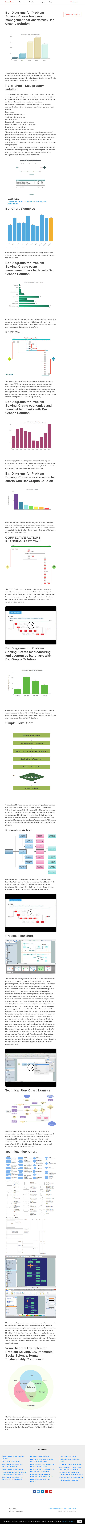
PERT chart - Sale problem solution (70, 1464)
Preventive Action (18, 830)
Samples (42, 2)
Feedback (58, 1508)
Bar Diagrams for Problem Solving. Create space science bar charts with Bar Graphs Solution (30, 477)
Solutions (32, 2)
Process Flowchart (19, 935)
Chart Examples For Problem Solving (71, 1477)
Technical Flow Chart (20, 1151)
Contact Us (52, 1508)
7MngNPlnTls (12, 201)
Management (12, 204)
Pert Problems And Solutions (11, 1461)
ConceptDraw (9, 2)
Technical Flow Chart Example (27, 1090)
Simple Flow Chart (19, 723)
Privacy (70, 1508)
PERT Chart (14, 332)
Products (22, 2)
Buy (50, 2)
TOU (74, 1508)
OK (80, 1521)
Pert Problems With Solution (39, 1456)
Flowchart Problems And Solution (12, 1469)
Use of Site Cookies (68, 1521)
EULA (64, 1508)
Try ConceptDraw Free (72, 14)
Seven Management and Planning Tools (33, 201)
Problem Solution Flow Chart (68, 1480)
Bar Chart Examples (20, 208)
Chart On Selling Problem (67, 1456)
